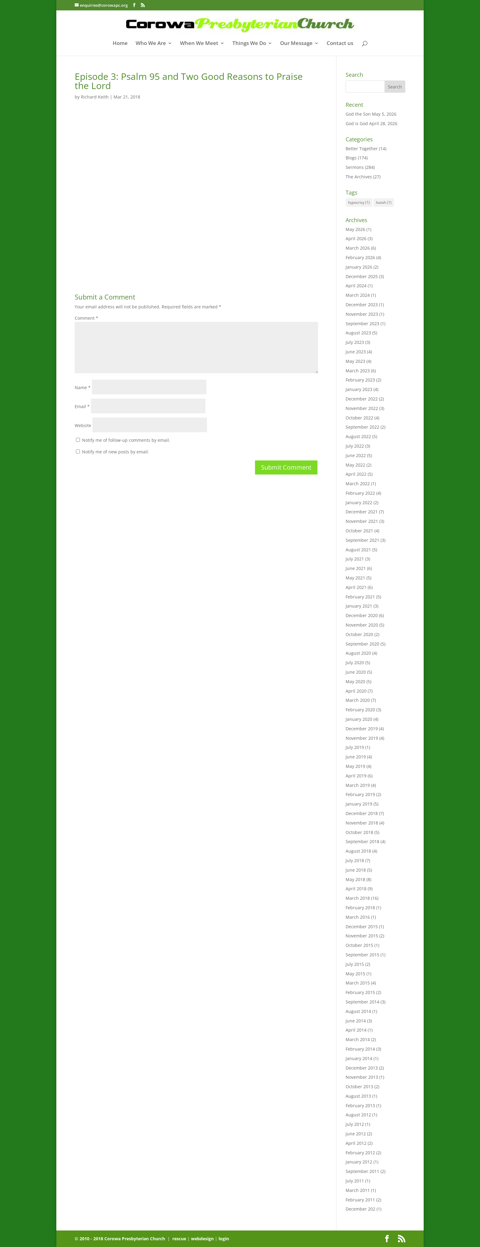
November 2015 (362, 936)
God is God (357, 123)
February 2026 (360, 257)
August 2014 (358, 1011)
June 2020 (356, 672)
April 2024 (356, 285)
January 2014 (359, 1058)
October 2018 (359, 832)
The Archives (359, 177)
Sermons (355, 167)
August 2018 (358, 851)
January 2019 (359, 804)
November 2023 (362, 314)
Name (83, 387)
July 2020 (355, 662)
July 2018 (355, 860)
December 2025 (362, 276)
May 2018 (355, 879)
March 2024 (358, 295)
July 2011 (355, 1181)
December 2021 (362, 512)
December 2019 (362, 728)
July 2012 (355, 1124)
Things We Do (249, 44)
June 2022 (356, 455)
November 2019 (362, 738)
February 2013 (360, 1105)
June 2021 (356, 568)
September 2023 (362, 323)
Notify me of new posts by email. (115, 452)
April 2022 (356, 474)
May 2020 (355, 681)
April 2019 (356, 776)
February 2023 (360, 380)
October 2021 (359, 531)
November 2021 (362, 521)
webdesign (202, 1238)
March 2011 (358, 1190)
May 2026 (355, 229)
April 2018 (356, 889)
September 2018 (362, 841)
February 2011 (360, 1200)
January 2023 (359, 389)
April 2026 (356, 238)
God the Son (358, 114)
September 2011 (362, 1171)
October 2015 (359, 945)
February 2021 (360, 597)
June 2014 (356, 1021)
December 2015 (362, 926)
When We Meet (199, 44)
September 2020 (362, 644)
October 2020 (359, 634)
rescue (179, 1238)
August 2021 (358, 550)
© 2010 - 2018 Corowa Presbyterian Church (120, 1238)
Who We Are (151, 44)
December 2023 (362, 304)
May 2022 (355, 465)
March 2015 (358, 983)
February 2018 (360, 907)
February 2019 (360, 794)
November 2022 (362, 408)
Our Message (296, 44)
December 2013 (362, 1068)
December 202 (360, 1209)
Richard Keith (95, 97)
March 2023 (358, 371)
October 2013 (359, 1086)
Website (83, 425)
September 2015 (362, 955)
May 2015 (355, 974)
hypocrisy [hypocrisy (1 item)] (359, 202)
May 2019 (355, 766)
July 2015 (355, 964)
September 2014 (362, 1002)
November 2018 (362, 823)
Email (82, 406)
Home (120, 44)
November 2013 (362, 1077)
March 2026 (358, 248)
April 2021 (356, 587)
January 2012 (359, 1162)
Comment (86, 318)
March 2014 (358, 1039)
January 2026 (359, 267)
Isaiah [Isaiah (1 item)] (384, 202)
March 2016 (358, 917)
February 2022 (360, 493)
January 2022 (359, 502)
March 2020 (358, 700)
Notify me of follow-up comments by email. (126, 440)
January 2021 (359, 606)
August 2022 (358, 436)
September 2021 (362, 540)
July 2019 (355, 747)
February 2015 (360, 992)
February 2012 (360, 1153)
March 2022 (358, 483)
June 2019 (356, 757)
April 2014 (356, 1030)
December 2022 (362, 399)
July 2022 (355, 446)
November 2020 (362, 625)
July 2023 (355, 342)
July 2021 (355, 559)
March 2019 (358, 785)
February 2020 (360, 710)
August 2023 (358, 333)
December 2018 (362, 813)
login (224, 1238)
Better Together (362, 148)
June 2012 (356, 1134)
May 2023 (355, 361)
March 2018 (358, 898)
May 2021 (355, 578)
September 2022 (362, 427)
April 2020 (356, 691)
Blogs (351, 158)
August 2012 (358, 1115)
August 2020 (358, 653)
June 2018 (356, 870)
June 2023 (356, 352)
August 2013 (358, 1096)
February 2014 (360, 1049)
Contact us (340, 44)
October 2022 (359, 418)
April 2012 (356, 1143)
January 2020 (359, 719)
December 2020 (362, 615)
